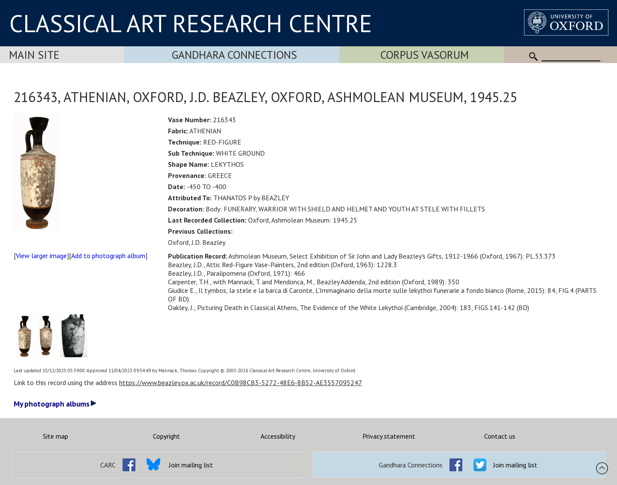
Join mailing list (191, 465)
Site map (55, 436)
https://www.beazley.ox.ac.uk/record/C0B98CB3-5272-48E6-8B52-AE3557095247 (240, 382)
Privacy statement (388, 436)
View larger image (41, 255)
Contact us (499, 436)
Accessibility (278, 436)
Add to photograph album (108, 255)
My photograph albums (55, 404)
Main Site (34, 55)
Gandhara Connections (234, 55)
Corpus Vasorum (424, 55)
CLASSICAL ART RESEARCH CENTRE (190, 23)
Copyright (166, 436)
